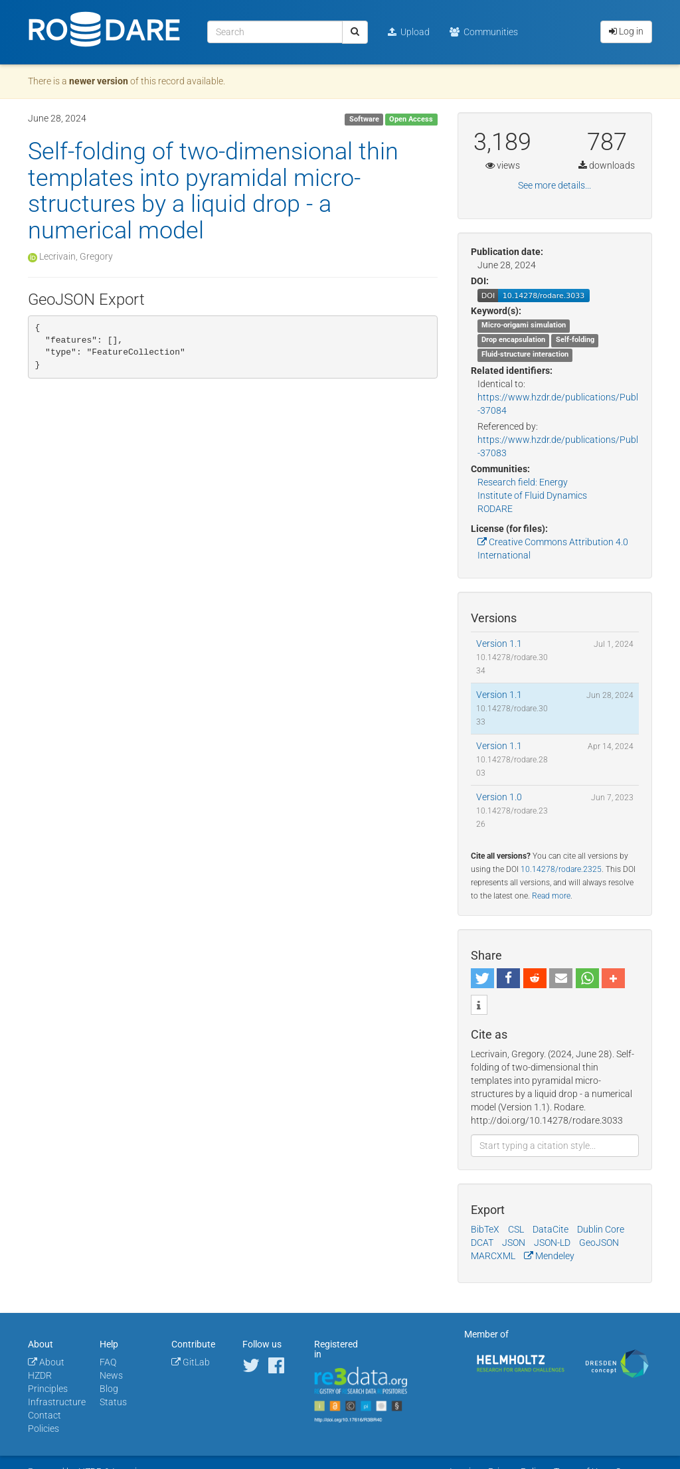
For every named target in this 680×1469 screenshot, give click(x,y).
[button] (482, 978)
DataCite (550, 1229)
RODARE (495, 508)
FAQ (108, 1362)
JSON (513, 1242)
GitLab (190, 1362)
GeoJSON (599, 1242)
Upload (409, 32)
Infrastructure (57, 1402)
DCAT (482, 1242)
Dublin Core (600, 1229)
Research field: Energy (522, 482)
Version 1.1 (499, 643)
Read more (551, 896)
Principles (48, 1388)
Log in (626, 31)
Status (113, 1402)
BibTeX (485, 1229)
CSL (516, 1229)
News (111, 1375)
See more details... (554, 185)
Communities (484, 32)
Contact (44, 1415)
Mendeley (549, 1256)
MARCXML (493, 1256)
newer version (98, 81)
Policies (43, 1428)
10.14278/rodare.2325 (561, 869)
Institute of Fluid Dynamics (532, 495)
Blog (109, 1388)
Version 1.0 (499, 797)
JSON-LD (552, 1242)
